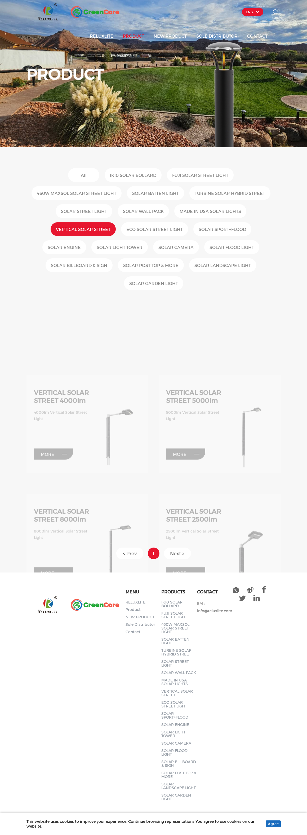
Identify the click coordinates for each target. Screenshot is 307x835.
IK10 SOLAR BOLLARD (172, 604)
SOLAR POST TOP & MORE (178, 774)
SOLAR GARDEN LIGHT (176, 797)
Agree (273, 823)
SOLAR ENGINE (175, 724)
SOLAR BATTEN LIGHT (175, 641)
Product (133, 36)
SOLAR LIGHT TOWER (173, 733)
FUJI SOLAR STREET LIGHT (174, 615)
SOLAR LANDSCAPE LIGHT (178, 785)
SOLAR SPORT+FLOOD (174, 715)
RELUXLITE (101, 36)
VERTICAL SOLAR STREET (177, 693)
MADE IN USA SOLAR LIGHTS (174, 681)
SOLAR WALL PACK (178, 672)
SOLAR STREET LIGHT (175, 663)
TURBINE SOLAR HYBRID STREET (176, 652)
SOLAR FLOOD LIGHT (174, 752)
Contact (257, 36)
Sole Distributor (217, 36)
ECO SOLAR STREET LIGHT (174, 704)
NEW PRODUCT (170, 36)
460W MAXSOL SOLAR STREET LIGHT (175, 628)
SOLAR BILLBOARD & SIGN (178, 763)
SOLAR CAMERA (176, 743)
